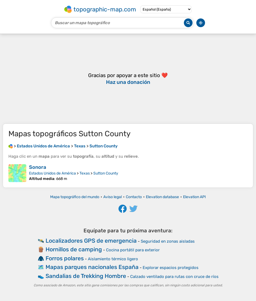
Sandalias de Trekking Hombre (86, 276)
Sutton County (105, 173)
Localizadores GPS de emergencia (91, 240)
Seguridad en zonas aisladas (168, 241)
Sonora (37, 167)
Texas (84, 173)
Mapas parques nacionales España (92, 267)
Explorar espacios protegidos (171, 267)
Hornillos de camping (74, 249)
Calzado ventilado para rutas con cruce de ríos (174, 276)
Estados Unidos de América (52, 173)
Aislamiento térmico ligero (113, 258)
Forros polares (65, 258)
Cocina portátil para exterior (133, 250)
